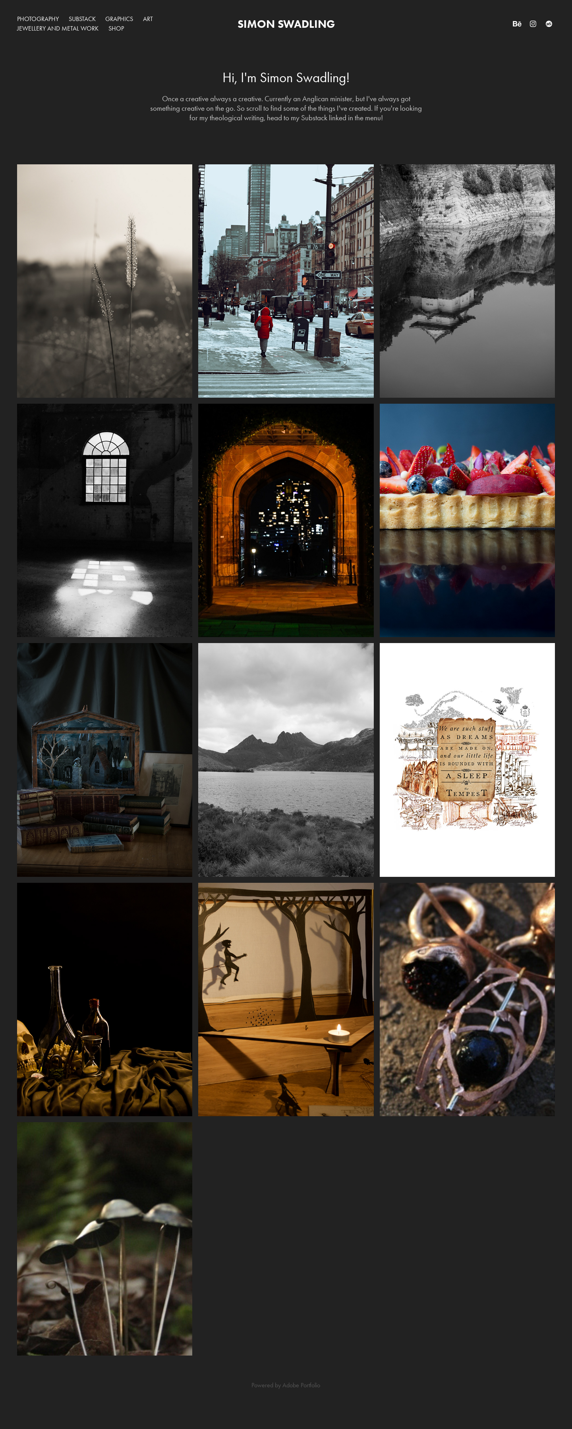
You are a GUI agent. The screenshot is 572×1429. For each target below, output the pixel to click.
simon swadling (286, 24)
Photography (38, 19)
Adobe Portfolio (301, 1385)
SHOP (116, 28)
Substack (82, 19)
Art (148, 19)
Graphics (119, 19)
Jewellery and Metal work (58, 28)
